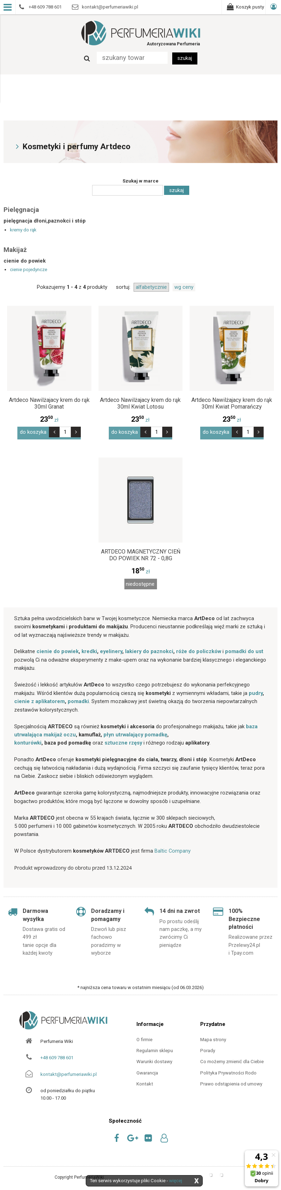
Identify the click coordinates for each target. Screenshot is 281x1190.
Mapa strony (213, 1037)
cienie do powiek (57, 649)
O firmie (144, 1037)
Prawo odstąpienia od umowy (231, 1081)
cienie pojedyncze (28, 269)
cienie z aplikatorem (39, 699)
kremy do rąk (23, 229)
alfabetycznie (151, 287)
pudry (256, 691)
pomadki (78, 699)
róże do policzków (198, 649)
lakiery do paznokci (149, 649)
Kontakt (144, 1081)
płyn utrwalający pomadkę (135, 732)
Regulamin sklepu (154, 1048)
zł (49, 420)
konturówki (27, 741)
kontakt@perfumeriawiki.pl (68, 1072)
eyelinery (111, 649)
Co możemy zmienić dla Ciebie (232, 1059)
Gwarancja (147, 1070)
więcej (175, 1180)
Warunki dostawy (154, 1059)
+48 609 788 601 (56, 1056)
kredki (89, 649)
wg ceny (183, 287)
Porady (207, 1048)
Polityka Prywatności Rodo (228, 1070)
